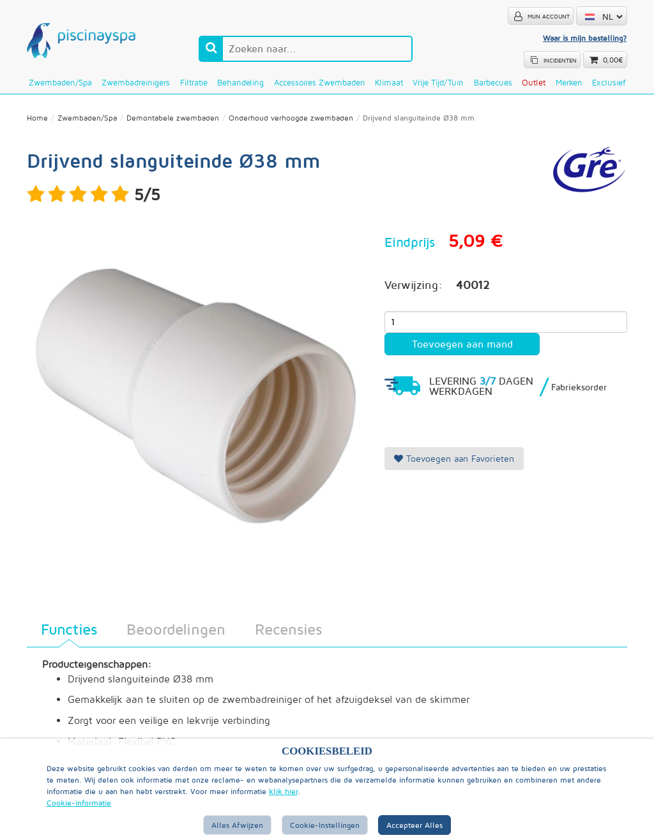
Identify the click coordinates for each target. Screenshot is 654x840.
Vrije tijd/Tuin (438, 82)
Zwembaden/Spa (60, 82)
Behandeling (240, 82)
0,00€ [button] (613, 60)
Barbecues (493, 82)
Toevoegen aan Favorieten (454, 458)
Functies (69, 629)
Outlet (533, 82)
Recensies (288, 629)
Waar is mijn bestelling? (585, 38)
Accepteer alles (414, 825)
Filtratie (194, 82)
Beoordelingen (175, 629)
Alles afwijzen (237, 825)
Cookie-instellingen (325, 825)
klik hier (283, 791)
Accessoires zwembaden (319, 82)
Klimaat (389, 82)
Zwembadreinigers (136, 82)
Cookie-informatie (79, 802)
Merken (569, 82)
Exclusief (608, 82)
